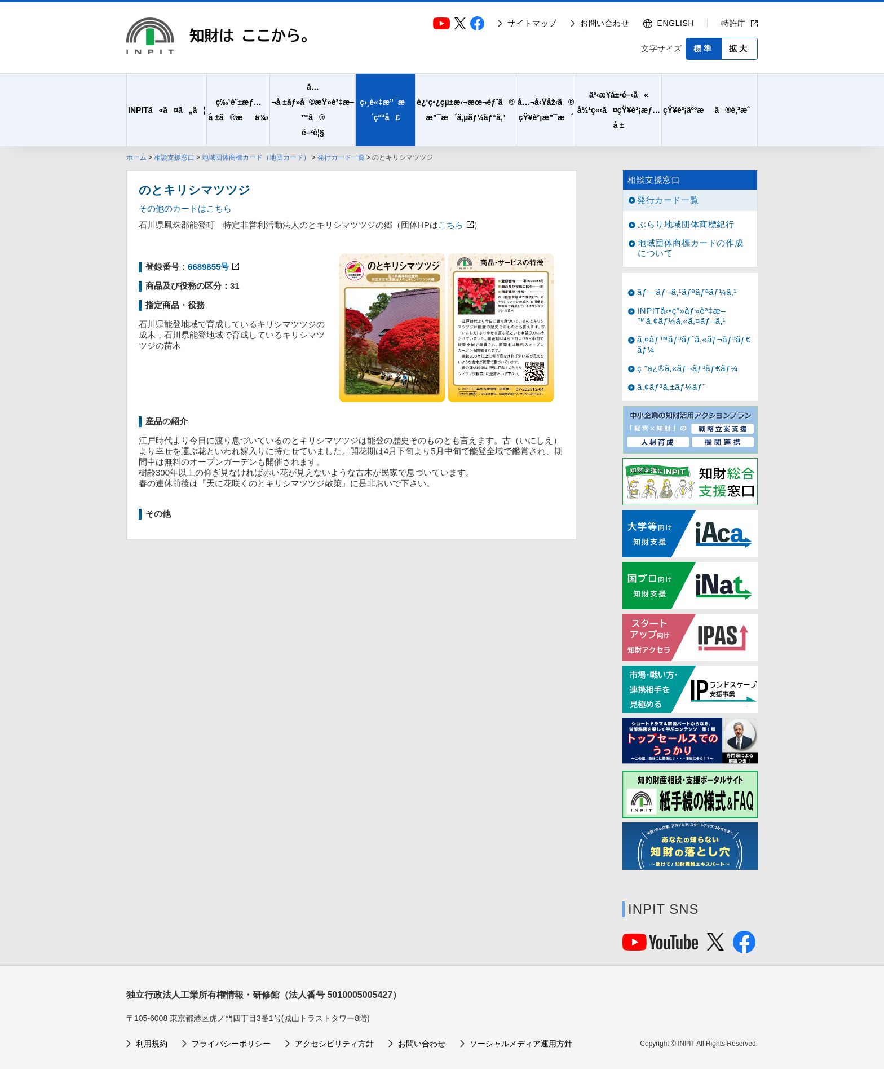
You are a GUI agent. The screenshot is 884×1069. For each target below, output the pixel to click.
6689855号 (208, 266)
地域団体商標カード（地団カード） (256, 157)
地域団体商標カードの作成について (690, 248)
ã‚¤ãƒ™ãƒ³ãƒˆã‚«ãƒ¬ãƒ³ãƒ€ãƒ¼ (694, 344)
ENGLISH (676, 23)
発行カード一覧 (341, 157)
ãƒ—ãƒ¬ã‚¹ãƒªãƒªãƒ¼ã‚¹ (687, 292)
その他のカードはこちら (185, 208)
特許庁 (733, 23)
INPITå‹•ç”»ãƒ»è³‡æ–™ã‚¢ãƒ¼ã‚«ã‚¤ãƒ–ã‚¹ (681, 315)
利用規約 (151, 1044)
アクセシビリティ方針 (334, 1044)
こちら (450, 225)
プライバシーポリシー (231, 1044)
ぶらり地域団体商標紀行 (686, 224)
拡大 (739, 48)
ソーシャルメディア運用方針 (521, 1044)
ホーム (136, 157)
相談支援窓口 (174, 157)
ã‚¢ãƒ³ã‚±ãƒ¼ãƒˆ (671, 386)
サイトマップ (532, 23)
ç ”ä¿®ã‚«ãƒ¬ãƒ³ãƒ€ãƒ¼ (687, 368)
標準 (703, 48)
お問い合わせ (605, 23)
